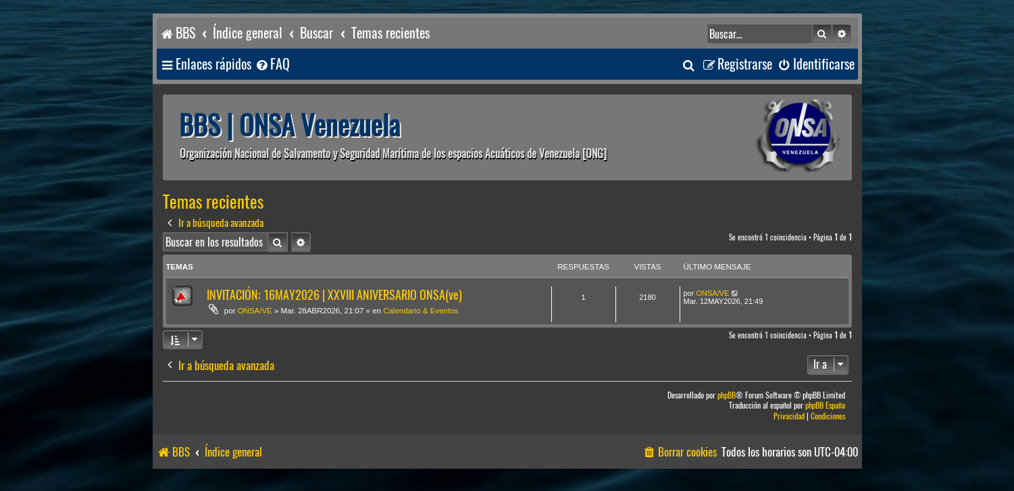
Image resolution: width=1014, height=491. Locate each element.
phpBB (726, 395)
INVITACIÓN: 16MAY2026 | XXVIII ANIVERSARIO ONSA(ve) (334, 294)
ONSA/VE (255, 311)
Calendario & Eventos (420, 311)
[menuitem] (272, 64)
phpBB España (825, 405)
